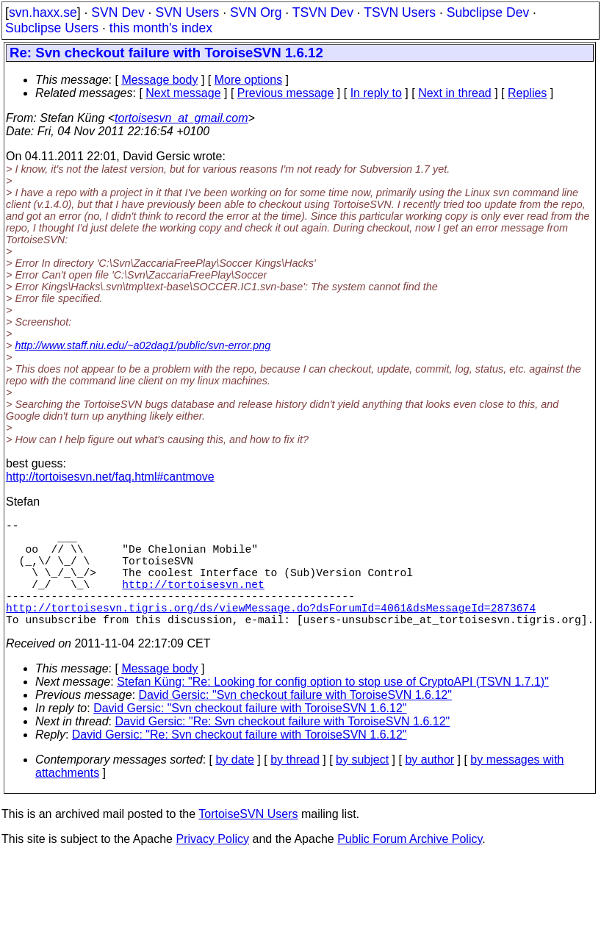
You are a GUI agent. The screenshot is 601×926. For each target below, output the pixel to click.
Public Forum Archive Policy (409, 865)
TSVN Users (400, 12)
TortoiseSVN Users (248, 840)
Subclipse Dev (488, 12)
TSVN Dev (322, 12)
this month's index (160, 28)
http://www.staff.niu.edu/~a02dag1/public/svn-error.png (142, 345)
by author (429, 786)
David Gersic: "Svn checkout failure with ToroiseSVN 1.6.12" (295, 721)
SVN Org (255, 12)
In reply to (376, 93)
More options (249, 79)
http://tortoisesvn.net (193, 601)
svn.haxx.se (43, 12)
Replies (527, 93)
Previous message (285, 93)
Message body (159, 79)
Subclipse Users (51, 28)
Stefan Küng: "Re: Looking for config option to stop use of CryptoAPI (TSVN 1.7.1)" (333, 708)
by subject (362, 786)
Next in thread (455, 93)
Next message (182, 93)
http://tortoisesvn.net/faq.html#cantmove (110, 476)
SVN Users (187, 12)
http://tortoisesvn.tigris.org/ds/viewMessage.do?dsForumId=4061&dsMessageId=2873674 (271, 630)
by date (234, 786)
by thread (295, 786)
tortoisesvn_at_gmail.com (181, 118)
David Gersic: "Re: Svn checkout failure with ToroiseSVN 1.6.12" (282, 748)
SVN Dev (117, 12)
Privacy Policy (212, 865)
